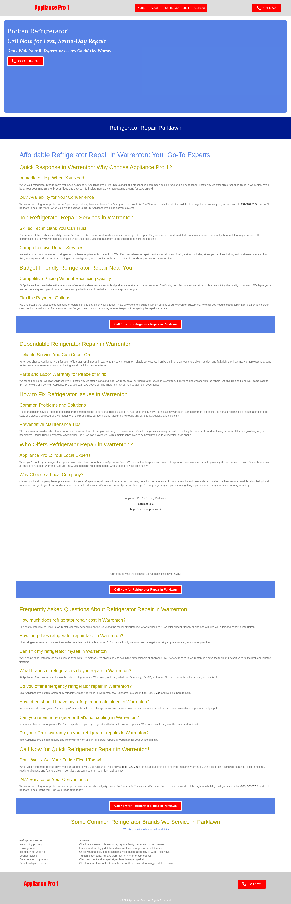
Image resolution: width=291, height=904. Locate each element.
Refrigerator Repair (176, 7)
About (154, 7)
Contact (199, 7)
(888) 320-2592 (248, 204)
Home (141, 7)
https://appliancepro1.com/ (145, 509)
